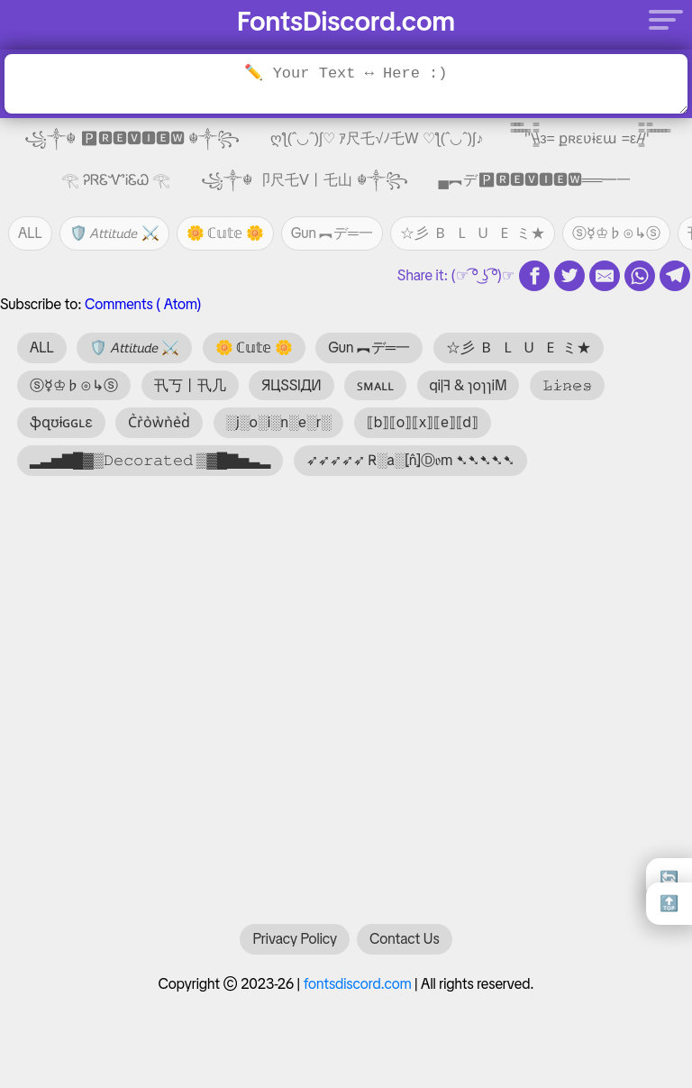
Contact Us (404, 947)
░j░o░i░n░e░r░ (279, 422)
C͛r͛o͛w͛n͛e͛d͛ (159, 422)
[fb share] (534, 276)
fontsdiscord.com (358, 992)
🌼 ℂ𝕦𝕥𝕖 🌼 (225, 233)
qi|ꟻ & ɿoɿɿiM (468, 385)
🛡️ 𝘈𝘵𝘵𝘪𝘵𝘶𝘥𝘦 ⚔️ (114, 233)
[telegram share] (675, 276)
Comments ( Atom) (143, 304)
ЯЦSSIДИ (291, 385)
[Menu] (660, 19)
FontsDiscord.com (346, 21)
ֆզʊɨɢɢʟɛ (61, 422)
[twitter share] (569, 276)
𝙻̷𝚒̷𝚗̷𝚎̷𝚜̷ (567, 385)
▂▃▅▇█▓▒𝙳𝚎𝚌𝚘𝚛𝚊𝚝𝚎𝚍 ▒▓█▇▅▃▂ (150, 460)
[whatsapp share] (639, 276)
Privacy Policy (294, 947)
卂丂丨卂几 (190, 385)
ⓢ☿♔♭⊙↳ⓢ (616, 233)
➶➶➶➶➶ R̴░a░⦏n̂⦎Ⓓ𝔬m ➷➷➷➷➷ (410, 460)
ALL (30, 233)
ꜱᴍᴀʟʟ (375, 385)
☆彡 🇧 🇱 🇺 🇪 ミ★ (472, 233)
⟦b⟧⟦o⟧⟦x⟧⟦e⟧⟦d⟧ (422, 422)
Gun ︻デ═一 (332, 233)
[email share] (604, 276)
